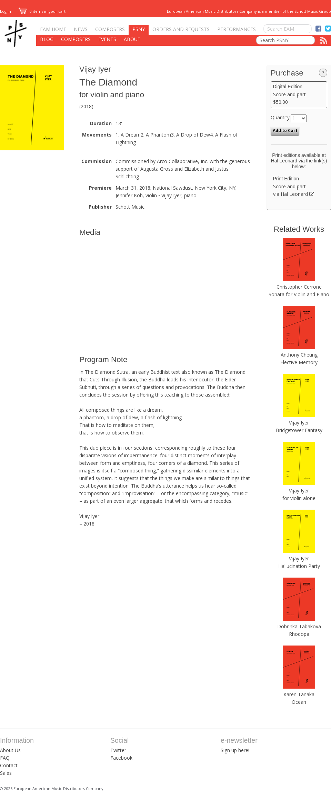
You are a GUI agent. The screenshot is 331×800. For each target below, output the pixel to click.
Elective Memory (299, 362)
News (81, 29)
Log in (5, 11)
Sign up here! (235, 750)
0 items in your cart (42, 11)
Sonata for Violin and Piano (299, 294)
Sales (6, 773)
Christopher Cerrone (299, 286)
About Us (10, 750)
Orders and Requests (181, 29)
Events (107, 39)
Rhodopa (299, 634)
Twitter (118, 750)
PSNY (138, 29)
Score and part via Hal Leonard (299, 186)
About (132, 39)
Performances (236, 29)
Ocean (299, 702)
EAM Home (53, 29)
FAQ (5, 757)
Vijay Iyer (95, 69)
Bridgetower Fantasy (299, 430)
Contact (9, 765)
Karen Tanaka (298, 694)
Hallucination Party (299, 566)
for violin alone (298, 498)
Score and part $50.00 (299, 94)
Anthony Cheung (299, 354)
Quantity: (281, 117)
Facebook (121, 757)
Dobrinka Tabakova (299, 626)
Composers (110, 29)
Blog (46, 39)
